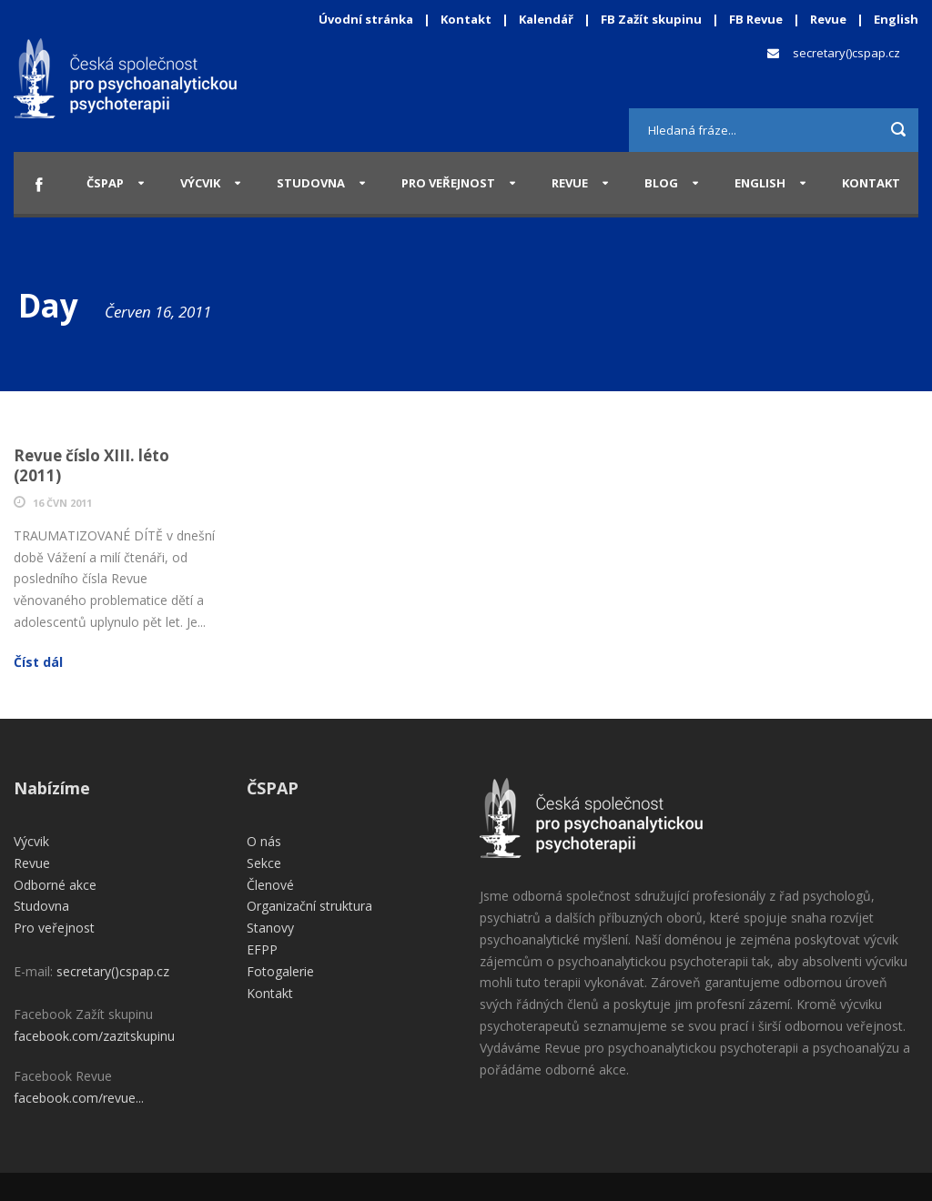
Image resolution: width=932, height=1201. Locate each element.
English (896, 19)
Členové (270, 884)
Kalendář (547, 19)
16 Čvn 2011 (62, 503)
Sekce (264, 863)
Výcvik (200, 183)
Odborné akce (55, 884)
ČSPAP (105, 183)
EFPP (262, 949)
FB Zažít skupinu (651, 19)
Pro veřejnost (448, 183)
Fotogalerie (280, 971)
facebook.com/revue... (79, 1097)
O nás (264, 841)
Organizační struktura (309, 905)
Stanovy (270, 927)
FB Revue (756, 19)
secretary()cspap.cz (846, 53)
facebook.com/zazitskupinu (94, 1036)
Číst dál (38, 662)
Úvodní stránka (366, 19)
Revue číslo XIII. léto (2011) (91, 465)
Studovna (311, 183)
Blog (661, 183)
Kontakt (466, 19)
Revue (828, 19)
